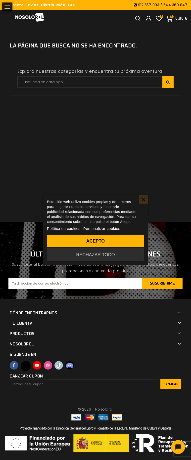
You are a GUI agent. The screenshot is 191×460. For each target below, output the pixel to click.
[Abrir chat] (178, 447)
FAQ (72, 4)
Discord (69, 365)
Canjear (171, 384)
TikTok (58, 365)
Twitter (26, 366)
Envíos (32, 4)
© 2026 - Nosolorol (95, 409)
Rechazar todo (95, 254)
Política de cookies (64, 228)
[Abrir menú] (7, 6)
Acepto (95, 241)
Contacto (14, 4)
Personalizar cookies (101, 228)
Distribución (53, 4)
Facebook (14, 365)
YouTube (37, 365)
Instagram (48, 365)
